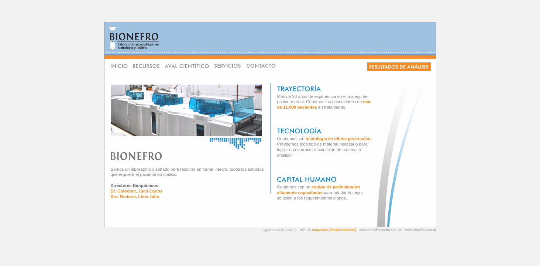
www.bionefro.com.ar (420, 230)
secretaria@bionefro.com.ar (381, 230)
